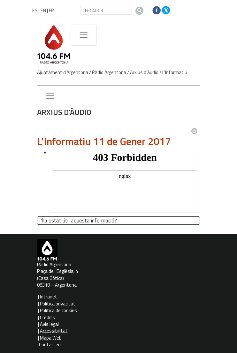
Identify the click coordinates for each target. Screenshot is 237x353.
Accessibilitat (54, 330)
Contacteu (50, 344)
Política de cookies (58, 310)
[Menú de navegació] (84, 35)
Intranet (48, 296)
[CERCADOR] (106, 10)
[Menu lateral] (50, 96)
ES (35, 10)
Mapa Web (51, 338)
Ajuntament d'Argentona (62, 72)
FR (51, 10)
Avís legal (49, 324)
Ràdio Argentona (109, 72)
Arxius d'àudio (144, 72)
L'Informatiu (174, 72)
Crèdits (47, 317)
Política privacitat (57, 303)
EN (43, 10)
